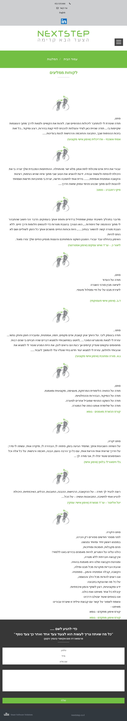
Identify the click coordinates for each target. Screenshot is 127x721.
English (62, 13)
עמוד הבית (71, 59)
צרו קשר (63, 8)
